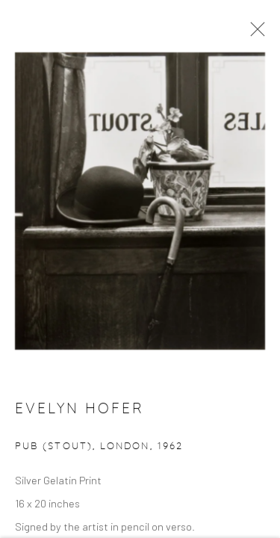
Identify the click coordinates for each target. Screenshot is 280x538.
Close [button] (254, 33)
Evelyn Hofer (79, 411)
